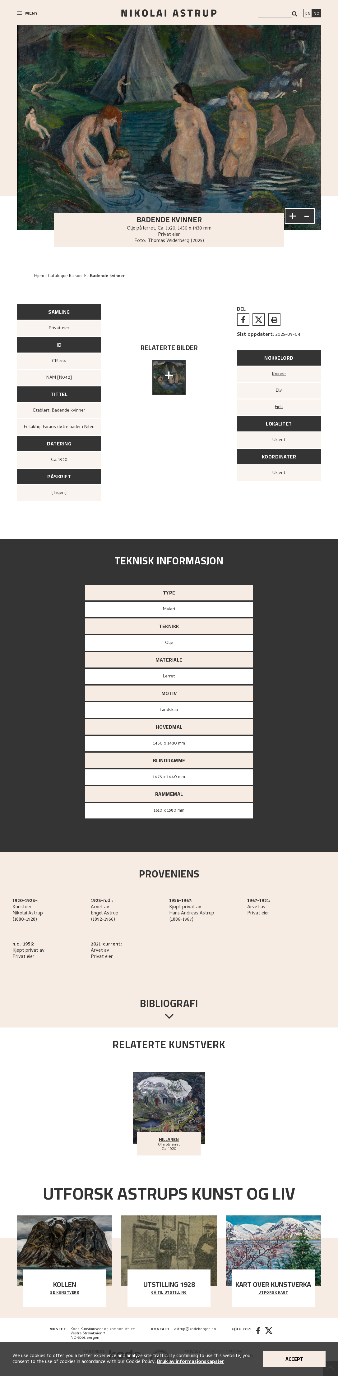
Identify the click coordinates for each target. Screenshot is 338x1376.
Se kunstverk (64, 1292)
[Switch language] (307, 14)
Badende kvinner (107, 276)
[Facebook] (258, 1333)
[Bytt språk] (316, 14)
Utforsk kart (273, 1292)
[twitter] (258, 319)
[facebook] (243, 319)
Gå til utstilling (169, 1292)
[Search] (294, 13)
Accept (294, 1359)
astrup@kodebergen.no (195, 1329)
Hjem (39, 276)
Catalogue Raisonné (67, 276)
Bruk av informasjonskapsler (190, 1362)
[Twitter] (269, 1333)
